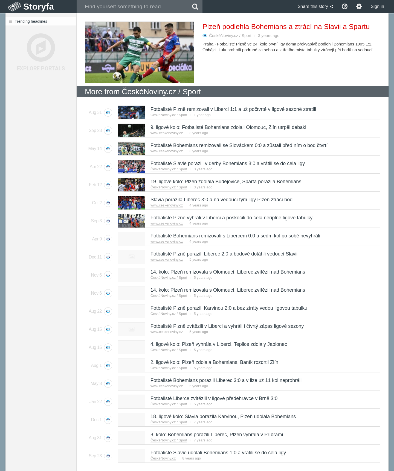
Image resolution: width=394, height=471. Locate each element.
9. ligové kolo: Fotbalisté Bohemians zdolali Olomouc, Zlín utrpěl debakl (228, 127)
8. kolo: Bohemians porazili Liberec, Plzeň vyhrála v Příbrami (216, 434)
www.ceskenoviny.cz (166, 133)
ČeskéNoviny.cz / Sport (230, 35)
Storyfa (38, 7)
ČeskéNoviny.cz (163, 458)
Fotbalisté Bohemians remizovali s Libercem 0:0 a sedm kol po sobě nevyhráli (235, 236)
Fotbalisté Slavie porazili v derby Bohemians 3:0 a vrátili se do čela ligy (227, 163)
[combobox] (132, 6)
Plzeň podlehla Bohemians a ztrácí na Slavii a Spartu (285, 26)
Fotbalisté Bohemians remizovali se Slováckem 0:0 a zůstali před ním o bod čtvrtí (238, 145)
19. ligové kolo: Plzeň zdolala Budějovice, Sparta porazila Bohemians (225, 181)
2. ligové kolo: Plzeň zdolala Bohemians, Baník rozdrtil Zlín (214, 362)
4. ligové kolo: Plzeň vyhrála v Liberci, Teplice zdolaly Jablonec (218, 344)
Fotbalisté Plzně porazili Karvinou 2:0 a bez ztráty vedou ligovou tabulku (228, 308)
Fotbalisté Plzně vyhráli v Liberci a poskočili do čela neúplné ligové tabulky (231, 217)
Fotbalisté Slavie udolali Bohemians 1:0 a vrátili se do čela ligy (217, 452)
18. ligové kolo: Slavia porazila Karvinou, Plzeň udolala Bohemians (222, 416)
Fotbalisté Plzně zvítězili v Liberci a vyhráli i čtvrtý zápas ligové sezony (226, 326)
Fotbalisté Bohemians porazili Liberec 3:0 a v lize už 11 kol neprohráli (225, 380)
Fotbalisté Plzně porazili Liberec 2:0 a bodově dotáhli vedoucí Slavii (223, 254)
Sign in (377, 6)
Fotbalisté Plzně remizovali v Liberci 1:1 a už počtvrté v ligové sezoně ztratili (232, 109)
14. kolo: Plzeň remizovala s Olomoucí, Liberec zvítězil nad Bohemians (227, 272)
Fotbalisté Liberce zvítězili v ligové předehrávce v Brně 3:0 (213, 398)
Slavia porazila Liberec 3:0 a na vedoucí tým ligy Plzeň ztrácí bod (221, 199)
